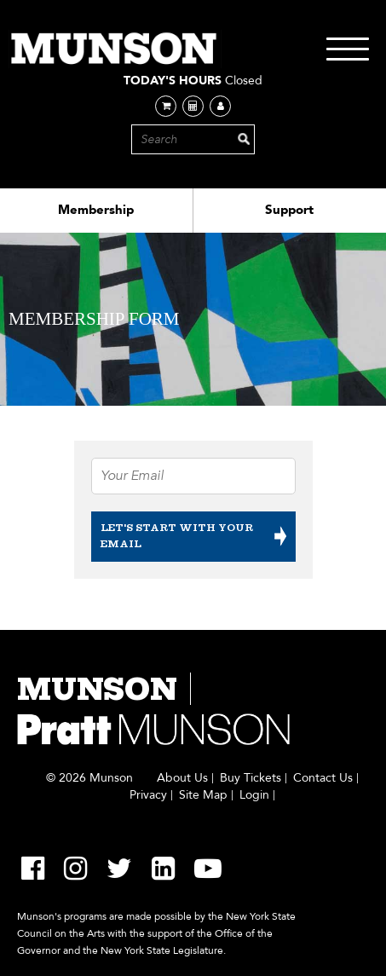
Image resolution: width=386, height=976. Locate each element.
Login (254, 795)
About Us (182, 778)
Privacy (148, 795)
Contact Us (323, 778)
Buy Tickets (250, 778)
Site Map (203, 795)
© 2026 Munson (89, 778)
